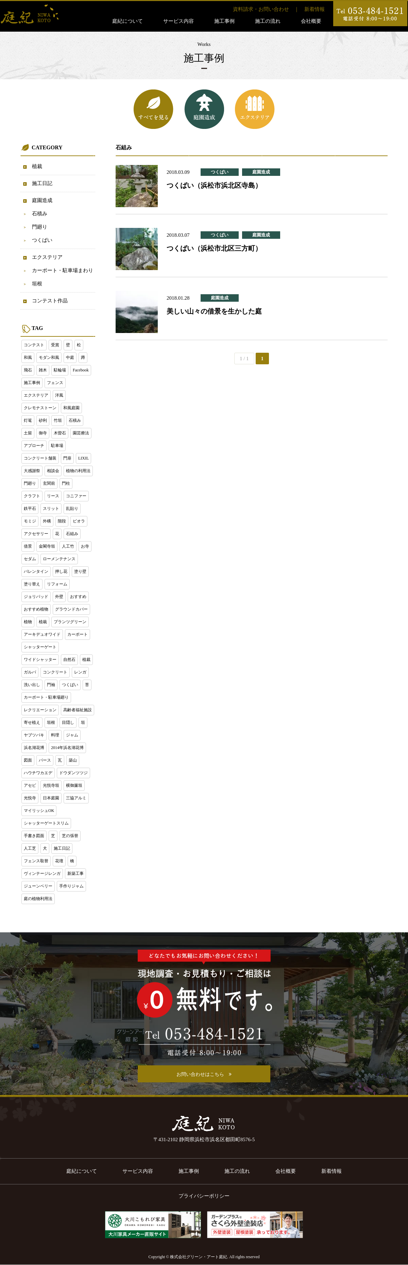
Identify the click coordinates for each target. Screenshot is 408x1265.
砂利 (43, 420)
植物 (28, 621)
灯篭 (28, 420)
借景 (28, 546)
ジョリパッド (36, 596)
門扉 (67, 458)
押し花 (61, 571)
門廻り (39, 227)
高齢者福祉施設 (77, 710)
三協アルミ (76, 798)
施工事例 (224, 21)
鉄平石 (30, 508)
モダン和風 (49, 357)
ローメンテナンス (59, 558)
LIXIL (83, 458)
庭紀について (127, 21)
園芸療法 (81, 433)
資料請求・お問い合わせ (261, 9)
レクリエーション (40, 710)
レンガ (80, 672)
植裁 (37, 166)
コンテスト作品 (50, 300)
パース (45, 760)
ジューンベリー (38, 886)
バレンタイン (36, 571)
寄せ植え (32, 722)
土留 (28, 433)
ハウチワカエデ (38, 772)
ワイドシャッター (40, 659)
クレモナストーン (40, 407)
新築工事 (75, 873)
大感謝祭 (32, 470)
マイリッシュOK (39, 810)
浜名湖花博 (34, 747)
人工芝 (30, 848)
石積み (39, 213)
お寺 (85, 546)
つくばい (42, 240)
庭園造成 (42, 200)
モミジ (30, 521)
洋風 (59, 395)
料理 (55, 735)
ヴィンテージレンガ (42, 873)
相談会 (53, 470)
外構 (47, 521)
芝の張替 (70, 835)
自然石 (69, 659)
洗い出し (32, 684)
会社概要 (311, 21)
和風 (28, 357)
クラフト (32, 496)
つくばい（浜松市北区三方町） (214, 248)
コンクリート (55, 672)
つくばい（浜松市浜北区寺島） (214, 185)
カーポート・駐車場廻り (46, 697)
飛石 (28, 370)
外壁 (59, 596)
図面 (28, 760)
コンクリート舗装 (40, 458)
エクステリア (47, 257)
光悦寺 (30, 798)
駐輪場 (60, 370)
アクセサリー (36, 533)
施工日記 (42, 183)
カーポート (77, 634)
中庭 (70, 357)
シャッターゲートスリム (46, 823)
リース (53, 496)
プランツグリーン (70, 621)
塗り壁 (80, 571)
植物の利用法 (78, 470)
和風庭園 (71, 407)
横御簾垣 (74, 785)
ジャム (72, 735)
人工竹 (68, 546)
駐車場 (57, 445)
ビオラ (79, 521)
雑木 (43, 370)
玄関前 (49, 483)
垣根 (37, 283)
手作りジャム (71, 886)
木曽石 (60, 433)
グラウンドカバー (71, 609)
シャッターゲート (40, 647)
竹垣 (58, 420)
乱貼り (72, 508)
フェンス (55, 382)
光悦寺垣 (51, 785)
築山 (73, 760)
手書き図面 (34, 835)
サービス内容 (178, 21)
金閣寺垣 (47, 546)
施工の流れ (267, 21)
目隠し (68, 722)
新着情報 (314, 9)
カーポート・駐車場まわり (62, 270)
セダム (30, 558)
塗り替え (32, 584)
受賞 (55, 345)
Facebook (81, 370)
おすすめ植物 (36, 609)
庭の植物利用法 (38, 898)
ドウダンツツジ (73, 772)
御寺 (43, 433)
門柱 (66, 483)
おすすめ (78, 596)
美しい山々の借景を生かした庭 (214, 311)
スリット (51, 508)
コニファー (76, 496)
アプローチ (34, 445)
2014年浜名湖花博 (67, 747)
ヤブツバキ (34, 735)
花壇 (59, 861)
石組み (72, 533)
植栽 (43, 621)
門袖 (51, 684)
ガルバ (30, 672)
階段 (62, 521)
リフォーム (57, 584)
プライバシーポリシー (204, 1196)
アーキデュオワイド (42, 634)
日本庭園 (51, 798)
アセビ (30, 785)
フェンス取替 (36, 861)
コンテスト (34, 345)
